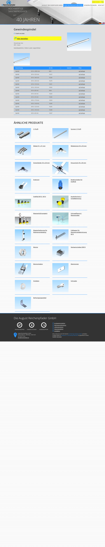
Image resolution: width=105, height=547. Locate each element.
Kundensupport (43, 329)
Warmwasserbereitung (60, 325)
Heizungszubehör (58, 329)
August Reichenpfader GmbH (52, 5)
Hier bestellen (22, 38)
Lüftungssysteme (58, 327)
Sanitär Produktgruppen (73, 5)
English (103, 23)
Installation (57, 331)
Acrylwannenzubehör (59, 323)
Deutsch (100, 23)
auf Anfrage (82, 71)
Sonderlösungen (90, 5)
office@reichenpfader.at (23, 337)
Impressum (59, 336)
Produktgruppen (19, 329)
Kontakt (101, 5)
